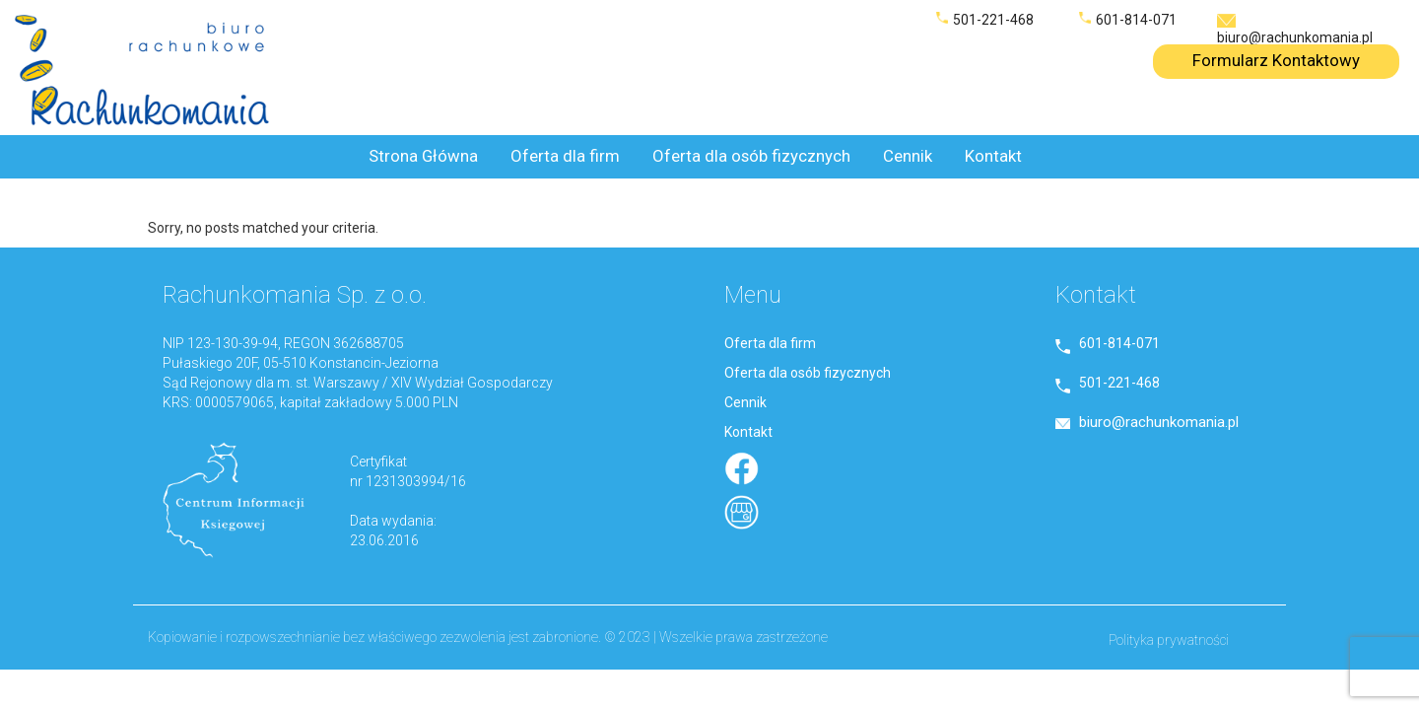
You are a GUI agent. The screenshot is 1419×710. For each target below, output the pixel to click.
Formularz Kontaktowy (1276, 60)
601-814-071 (1136, 20)
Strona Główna (423, 156)
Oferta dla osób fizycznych (751, 156)
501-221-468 (993, 20)
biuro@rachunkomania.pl (1295, 37)
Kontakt (993, 156)
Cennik (907, 156)
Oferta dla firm (565, 156)
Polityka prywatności (1169, 640)
